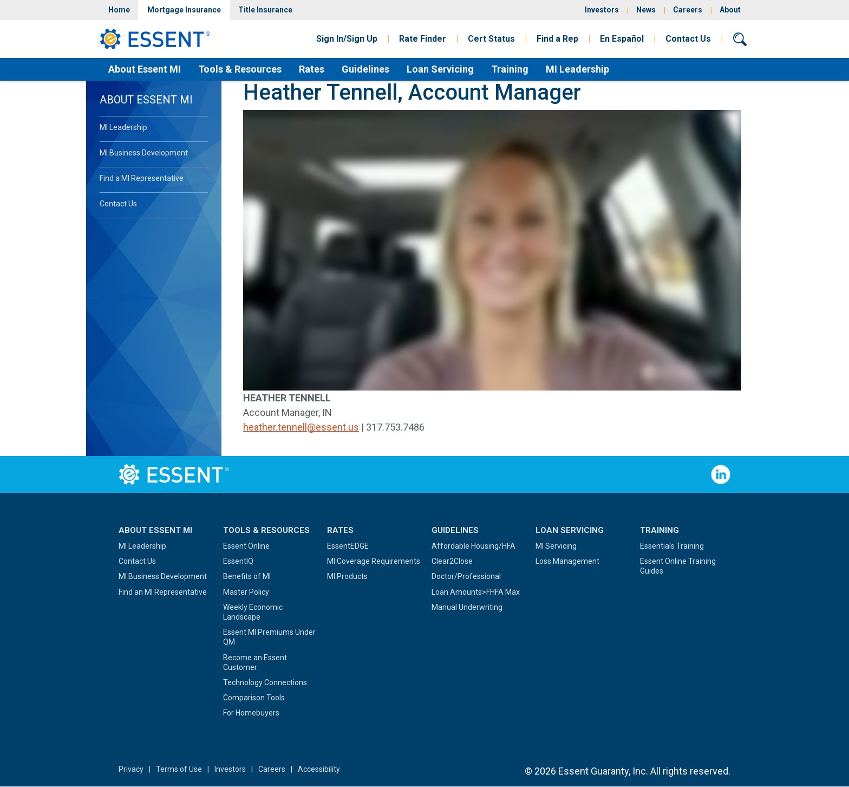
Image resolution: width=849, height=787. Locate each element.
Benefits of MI (247, 576)
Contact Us (688, 39)
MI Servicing (556, 546)
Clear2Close (452, 561)
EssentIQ (238, 561)
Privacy (131, 769)
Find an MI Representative (163, 592)
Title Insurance (265, 9)
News (646, 9)
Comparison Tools (254, 697)
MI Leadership (577, 69)
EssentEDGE (348, 546)
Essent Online (246, 546)
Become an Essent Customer (255, 662)
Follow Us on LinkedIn (720, 474)
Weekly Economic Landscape (253, 612)
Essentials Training (672, 546)
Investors (602, 9)
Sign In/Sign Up (346, 39)
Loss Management (567, 561)
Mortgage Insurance (184, 9)
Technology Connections (265, 682)
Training (509, 69)
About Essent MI (144, 69)
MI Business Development (144, 152)
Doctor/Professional (466, 576)
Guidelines (365, 69)
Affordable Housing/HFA (473, 546)
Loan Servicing (440, 69)
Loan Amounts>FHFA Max (476, 592)
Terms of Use (179, 769)
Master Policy (246, 592)
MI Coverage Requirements (373, 561)
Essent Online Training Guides (678, 566)
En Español (622, 39)
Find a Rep (557, 39)
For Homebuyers (251, 712)
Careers (687, 9)
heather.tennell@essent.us (301, 427)
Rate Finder (422, 39)
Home (119, 9)
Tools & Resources (240, 69)
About (730, 9)
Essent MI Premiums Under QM (269, 637)
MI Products (347, 576)
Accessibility (319, 769)
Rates (311, 69)
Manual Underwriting (467, 607)
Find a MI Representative (142, 178)
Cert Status (491, 39)
